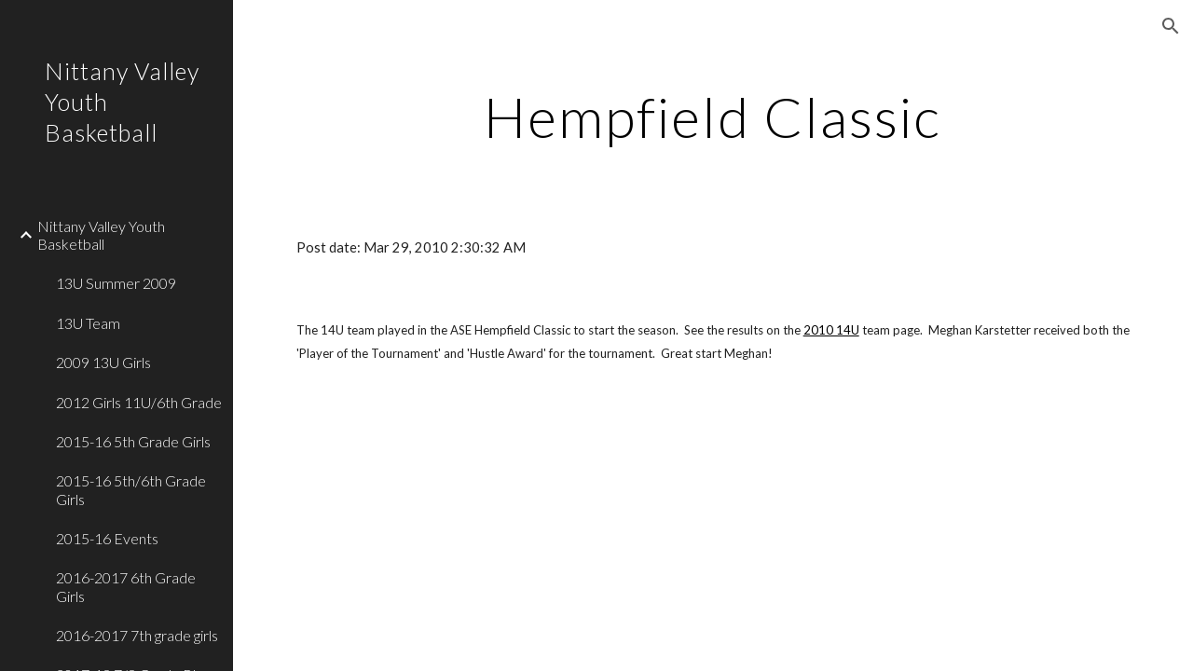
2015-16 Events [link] (107, 538)
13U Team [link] (88, 323)
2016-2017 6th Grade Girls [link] (126, 586)
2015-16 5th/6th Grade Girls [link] (131, 489)
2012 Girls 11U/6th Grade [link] (139, 402)
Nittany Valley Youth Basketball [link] (101, 235)
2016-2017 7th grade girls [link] (137, 635)
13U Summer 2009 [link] (116, 283)
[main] (712, 116)
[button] (1170, 26)
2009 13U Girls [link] (103, 362)
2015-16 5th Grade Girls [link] (133, 441)
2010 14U (831, 329)
